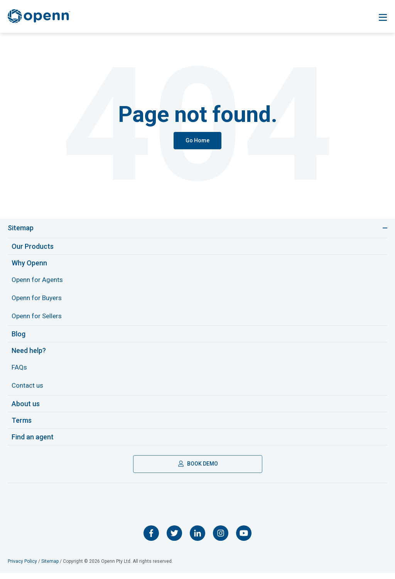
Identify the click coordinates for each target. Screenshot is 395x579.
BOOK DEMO (197, 469)
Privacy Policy (22, 567)
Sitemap (50, 567)
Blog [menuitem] (18, 338)
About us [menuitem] (26, 409)
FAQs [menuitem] (19, 372)
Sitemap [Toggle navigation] (21, 228)
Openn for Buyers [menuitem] (38, 300)
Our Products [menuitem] (33, 247)
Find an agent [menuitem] (33, 443)
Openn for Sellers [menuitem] (38, 319)
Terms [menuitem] (22, 426)
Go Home (197, 140)
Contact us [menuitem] (28, 391)
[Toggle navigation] (383, 17)
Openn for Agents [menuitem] (39, 281)
